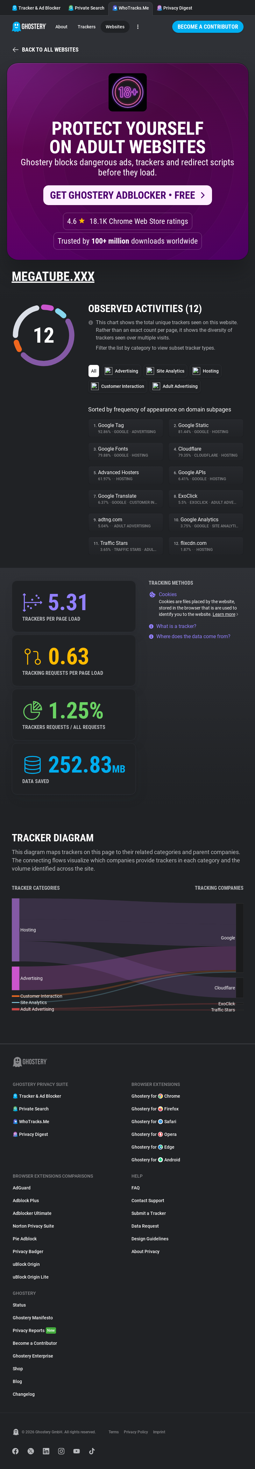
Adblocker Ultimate (32, 1213)
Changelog (24, 1394)
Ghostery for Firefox (155, 1108)
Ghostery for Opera (154, 1134)
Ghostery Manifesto (33, 1317)
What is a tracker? (172, 626)
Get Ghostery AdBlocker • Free (122, 195)
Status (19, 1305)
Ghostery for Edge (152, 1147)
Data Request (145, 1226)
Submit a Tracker (148, 1213)
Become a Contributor (208, 26)
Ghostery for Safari (153, 1121)
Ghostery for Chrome (155, 1096)
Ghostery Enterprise (33, 1355)
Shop (18, 1368)
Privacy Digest (174, 8)
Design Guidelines (149, 1238)
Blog (17, 1381)
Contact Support (147, 1200)
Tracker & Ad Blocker (36, 8)
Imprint (159, 1432)
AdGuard (22, 1187)
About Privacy (145, 1251)
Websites (115, 26)
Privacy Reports (34, 1330)
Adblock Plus (26, 1200)
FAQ (135, 1187)
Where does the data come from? (189, 636)
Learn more (226, 614)
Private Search (86, 8)
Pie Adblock (25, 1238)
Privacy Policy (136, 1432)
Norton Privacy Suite (33, 1226)
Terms (114, 1432)
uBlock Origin (26, 1264)
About (61, 26)
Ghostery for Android (155, 1159)
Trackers (87, 26)
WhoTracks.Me (130, 8)
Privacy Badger (28, 1251)
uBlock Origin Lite (31, 1277)
